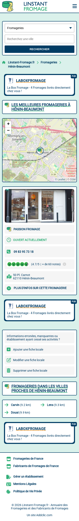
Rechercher (39, 49)
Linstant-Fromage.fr (21, 62)
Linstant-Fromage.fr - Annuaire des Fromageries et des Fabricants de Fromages (39, 506)
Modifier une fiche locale (28, 360)
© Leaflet (60, 179)
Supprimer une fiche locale (30, 370)
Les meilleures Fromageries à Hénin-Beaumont (40, 107)
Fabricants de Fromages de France (36, 466)
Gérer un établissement (28, 476)
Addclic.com (44, 515)
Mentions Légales (24, 484)
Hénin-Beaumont (19, 66)
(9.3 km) (56, 405)
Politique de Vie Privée (27, 491)
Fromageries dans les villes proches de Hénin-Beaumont (39, 388)
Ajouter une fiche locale (28, 349)
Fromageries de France (28, 458)
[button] (39, 150)
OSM (73, 179)
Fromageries (49, 62)
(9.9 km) (20, 412)
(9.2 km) (21, 405)
